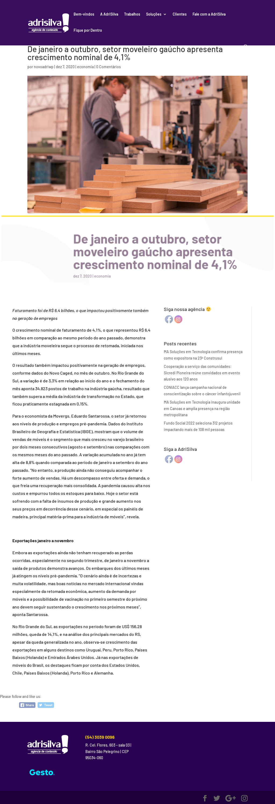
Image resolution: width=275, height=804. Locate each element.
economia (85, 66)
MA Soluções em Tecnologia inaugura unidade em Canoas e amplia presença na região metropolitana (202, 408)
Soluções (153, 14)
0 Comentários (108, 66)
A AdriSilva (109, 14)
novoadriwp (43, 66)
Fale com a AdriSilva (209, 14)
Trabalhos (132, 14)
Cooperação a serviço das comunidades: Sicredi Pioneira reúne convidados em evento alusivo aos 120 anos (202, 373)
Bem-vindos (84, 14)
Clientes (180, 14)
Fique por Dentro (88, 30)
